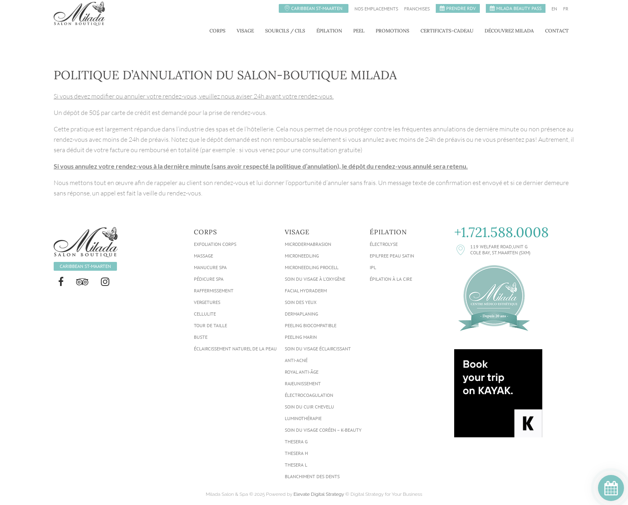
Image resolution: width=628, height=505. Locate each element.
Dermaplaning (301, 314)
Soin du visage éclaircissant (318, 349)
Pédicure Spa (208, 279)
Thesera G (296, 442)
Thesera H (296, 453)
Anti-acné (296, 360)
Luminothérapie (303, 418)
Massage (203, 256)
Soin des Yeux (300, 302)
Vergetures (207, 302)
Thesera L (296, 465)
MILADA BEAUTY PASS (518, 8)
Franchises (417, 9)
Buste (200, 337)
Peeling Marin (301, 337)
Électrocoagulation (309, 395)
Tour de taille (210, 325)
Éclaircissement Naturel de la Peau (235, 349)
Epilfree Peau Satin (392, 256)
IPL (373, 267)
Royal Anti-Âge (301, 372)
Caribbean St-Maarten (316, 8)
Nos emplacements (376, 9)
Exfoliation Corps (215, 244)
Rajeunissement (303, 383)
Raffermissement (213, 291)
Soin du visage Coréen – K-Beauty (323, 430)
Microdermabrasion (308, 244)
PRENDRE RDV (461, 8)
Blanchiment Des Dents (312, 476)
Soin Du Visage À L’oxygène (315, 279)
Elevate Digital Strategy (319, 494)
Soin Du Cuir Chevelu (309, 407)
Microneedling (302, 256)
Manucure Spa (210, 267)
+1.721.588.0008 (501, 232)
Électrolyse (384, 244)
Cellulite (205, 314)
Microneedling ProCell (311, 267)
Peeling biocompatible (310, 325)
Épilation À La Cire (391, 279)
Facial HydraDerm (306, 291)
